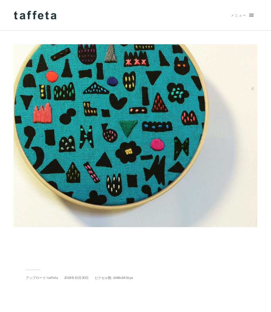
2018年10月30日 (76, 278)
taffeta (52, 278)
